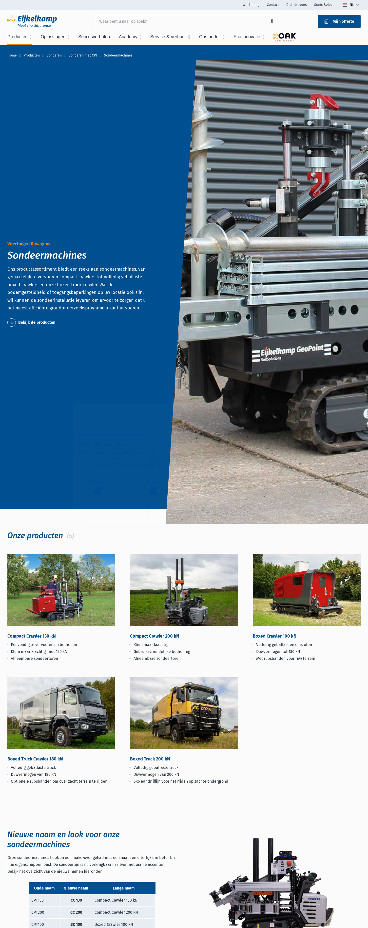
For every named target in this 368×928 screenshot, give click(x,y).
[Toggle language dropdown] (351, 5)
